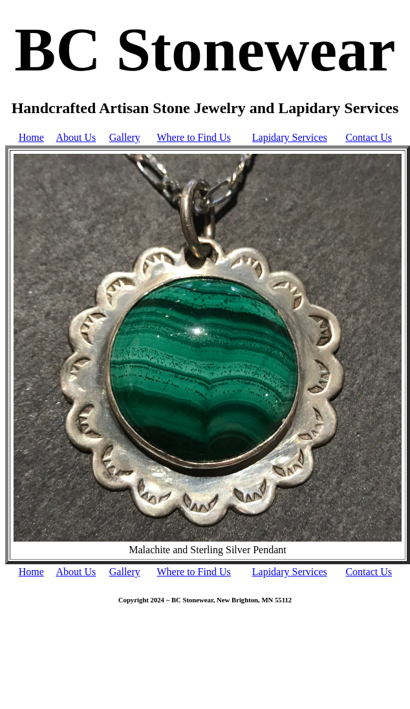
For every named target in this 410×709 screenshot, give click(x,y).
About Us (76, 137)
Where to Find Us (194, 137)
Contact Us (368, 137)
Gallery (124, 137)
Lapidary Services (289, 137)
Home (31, 137)
